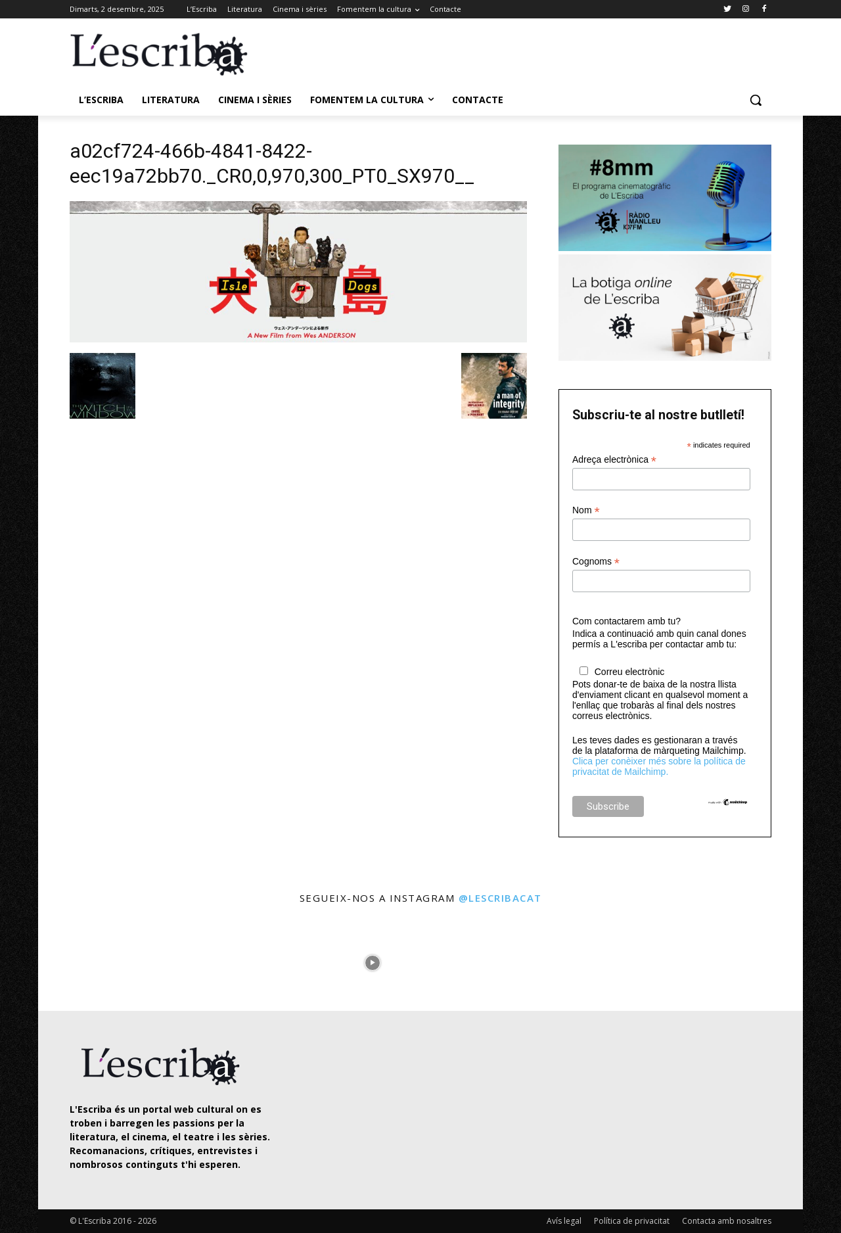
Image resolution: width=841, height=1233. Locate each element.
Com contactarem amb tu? (626, 621)
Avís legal (564, 1220)
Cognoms (596, 561)
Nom (586, 510)
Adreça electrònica (614, 460)
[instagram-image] (83, 959)
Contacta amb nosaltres (726, 1220)
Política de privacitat (632, 1220)
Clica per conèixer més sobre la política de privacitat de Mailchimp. (659, 766)
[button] (755, 100)
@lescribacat (500, 897)
